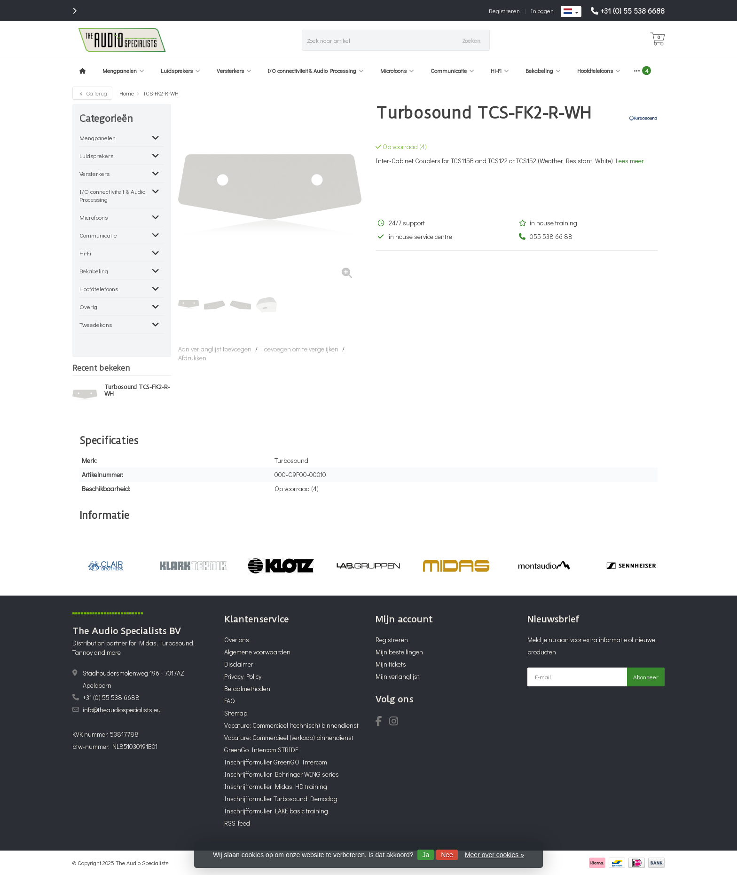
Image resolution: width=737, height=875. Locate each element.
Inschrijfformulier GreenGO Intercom (275, 761)
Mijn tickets (391, 664)
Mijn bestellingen (399, 651)
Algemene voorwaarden (257, 651)
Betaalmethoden (247, 688)
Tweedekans (95, 324)
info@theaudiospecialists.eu (122, 709)
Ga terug (92, 93)
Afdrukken (192, 357)
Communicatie (452, 70)
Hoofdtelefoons (598, 70)
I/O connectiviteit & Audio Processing (316, 70)
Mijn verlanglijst (397, 676)
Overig (88, 306)
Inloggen (542, 11)
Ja (425, 855)
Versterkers (234, 70)
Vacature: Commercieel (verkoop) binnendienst (288, 737)
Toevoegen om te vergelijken (299, 348)
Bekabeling (543, 70)
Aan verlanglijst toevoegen (214, 348)
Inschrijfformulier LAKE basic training (276, 810)
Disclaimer (238, 664)
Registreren (504, 11)
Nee (447, 855)
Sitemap (235, 712)
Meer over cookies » (494, 855)
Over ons (236, 639)
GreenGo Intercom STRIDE (261, 749)
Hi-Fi (500, 70)
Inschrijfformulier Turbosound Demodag (280, 798)
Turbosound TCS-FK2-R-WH (137, 390)
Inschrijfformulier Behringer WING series (281, 774)
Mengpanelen (123, 70)
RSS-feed (237, 823)
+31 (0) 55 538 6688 (632, 11)
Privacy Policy (242, 676)
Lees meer (630, 160)
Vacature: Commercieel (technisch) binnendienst (291, 725)
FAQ (229, 700)
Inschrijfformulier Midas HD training (275, 786)
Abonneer (646, 677)
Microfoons (397, 70)
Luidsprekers (180, 70)
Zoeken (471, 40)
